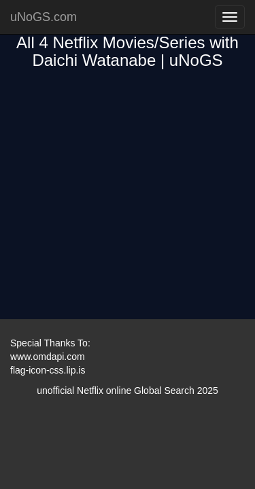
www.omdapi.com (47, 356)
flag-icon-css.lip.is (47, 370)
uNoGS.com (43, 17)
